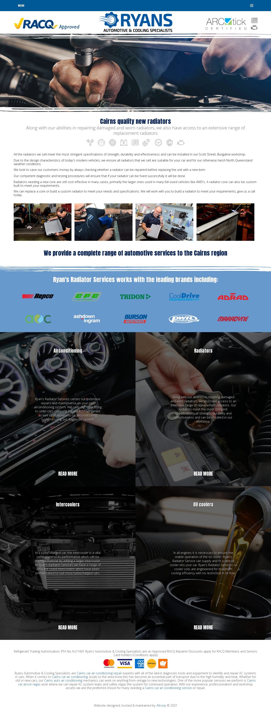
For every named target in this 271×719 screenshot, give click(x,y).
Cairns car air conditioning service (168, 688)
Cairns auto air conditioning (63, 680)
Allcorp (161, 705)
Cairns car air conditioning (70, 677)
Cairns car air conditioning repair (99, 673)
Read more (67, 473)
